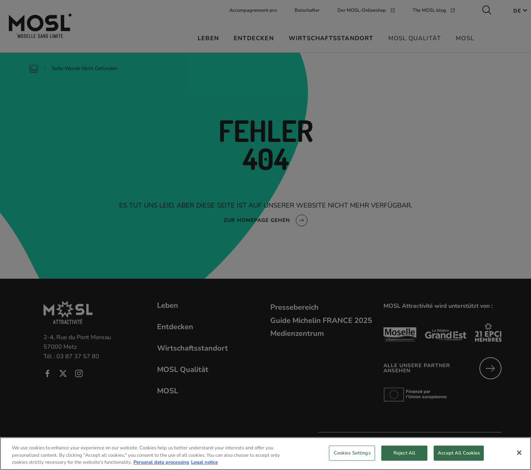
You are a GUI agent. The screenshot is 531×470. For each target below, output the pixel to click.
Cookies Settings (352, 459)
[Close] (519, 459)
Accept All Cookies (459, 459)
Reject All (404, 459)
